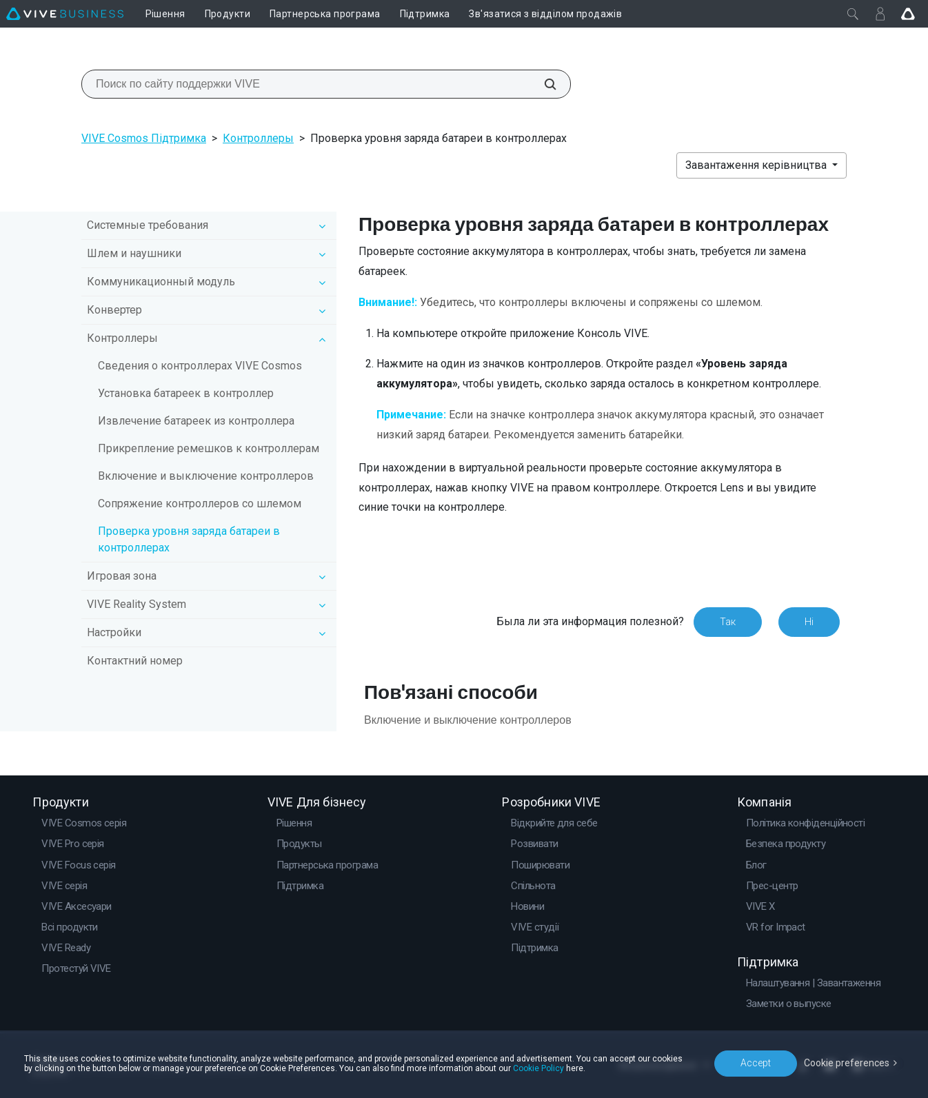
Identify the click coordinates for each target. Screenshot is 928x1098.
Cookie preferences (846, 1062)
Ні (809, 621)
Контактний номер (135, 660)
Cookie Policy (538, 1068)
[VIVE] (64, 14)
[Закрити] (853, 14)
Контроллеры (258, 138)
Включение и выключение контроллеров (206, 475)
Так (728, 621)
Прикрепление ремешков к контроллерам (208, 448)
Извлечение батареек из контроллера (196, 420)
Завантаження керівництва (757, 165)
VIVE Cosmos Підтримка (143, 138)
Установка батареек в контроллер (186, 393)
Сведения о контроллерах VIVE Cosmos (200, 365)
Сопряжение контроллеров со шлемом (199, 503)
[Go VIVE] (908, 14)
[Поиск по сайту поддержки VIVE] (542, 84)
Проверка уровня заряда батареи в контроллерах (189, 539)
